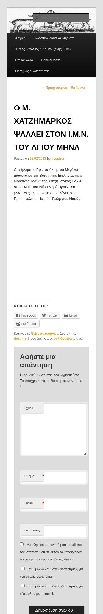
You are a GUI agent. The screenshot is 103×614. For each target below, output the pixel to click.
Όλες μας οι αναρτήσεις (32, 71)
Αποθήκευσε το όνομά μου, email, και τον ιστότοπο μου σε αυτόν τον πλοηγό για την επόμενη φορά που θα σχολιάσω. (51, 552)
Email (33, 503)
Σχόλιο (29, 408)
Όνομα (33, 476)
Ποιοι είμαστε (50, 60)
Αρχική (20, 38)
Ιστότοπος (32, 530)
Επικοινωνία (24, 60)
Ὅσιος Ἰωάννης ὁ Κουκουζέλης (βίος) (43, 49)
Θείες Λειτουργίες (44, 333)
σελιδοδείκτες (65, 338)
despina (57, 158)
